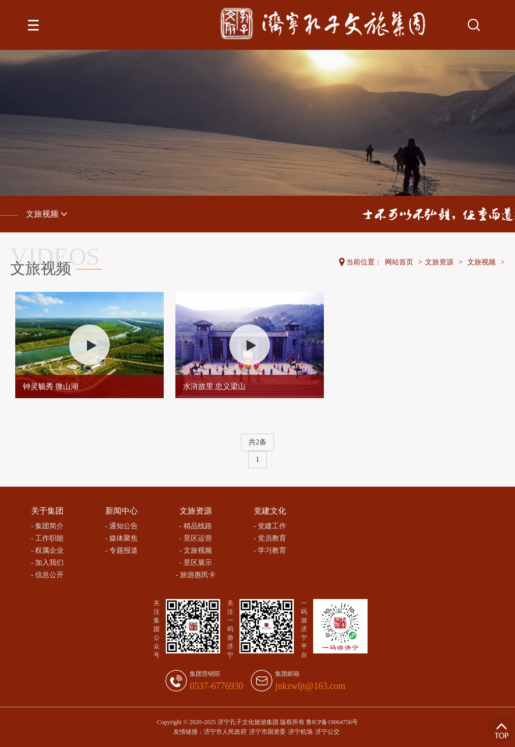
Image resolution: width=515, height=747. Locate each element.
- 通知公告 (121, 526)
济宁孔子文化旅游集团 (248, 722)
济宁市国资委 (267, 731)
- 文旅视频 (195, 550)
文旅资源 (439, 262)
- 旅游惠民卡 (196, 575)
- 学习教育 (270, 550)
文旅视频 (47, 214)
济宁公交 (327, 731)
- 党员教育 (270, 538)
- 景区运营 (195, 538)
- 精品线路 (195, 526)
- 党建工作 (270, 526)
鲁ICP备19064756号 (332, 722)
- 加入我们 (47, 562)
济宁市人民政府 (225, 731)
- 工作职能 (47, 538)
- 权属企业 (47, 550)
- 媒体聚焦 (121, 538)
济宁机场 (300, 731)
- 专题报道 (121, 550)
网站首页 (399, 262)
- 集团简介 (47, 526)
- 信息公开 (47, 575)
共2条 (257, 442)
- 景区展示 (195, 562)
